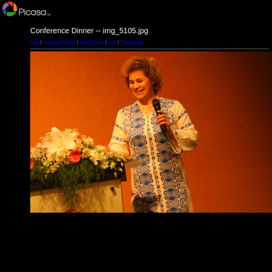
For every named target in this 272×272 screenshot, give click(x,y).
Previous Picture (59, 42)
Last (112, 42)
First (34, 42)
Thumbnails (132, 42)
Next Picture (91, 42)
